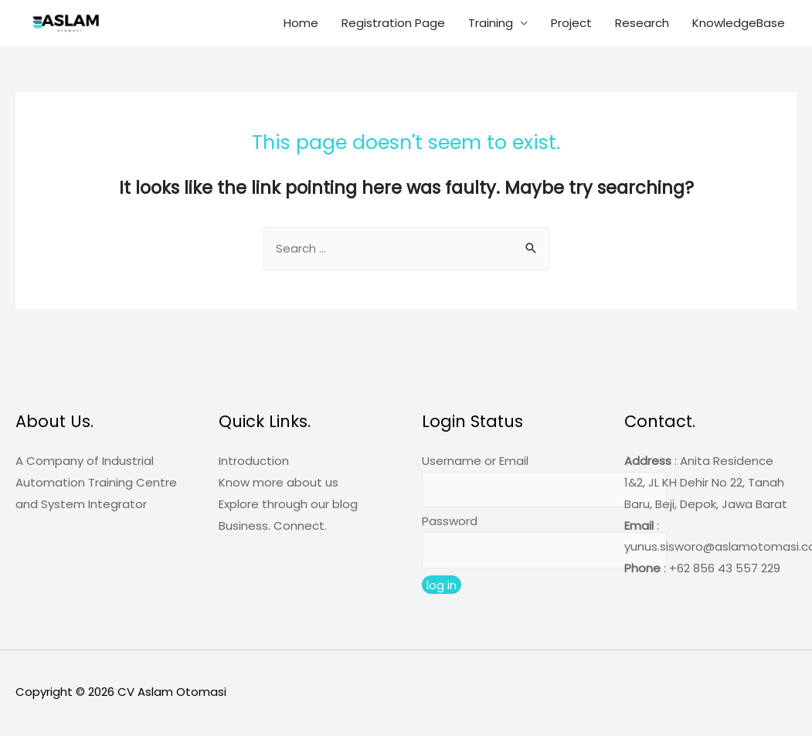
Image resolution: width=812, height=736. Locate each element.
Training (490, 23)
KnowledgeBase (738, 23)
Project (571, 23)
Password (449, 522)
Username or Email (475, 461)
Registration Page (393, 23)
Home (301, 23)
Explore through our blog (288, 505)
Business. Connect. (273, 526)
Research (642, 23)
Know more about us (278, 483)
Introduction (254, 461)
